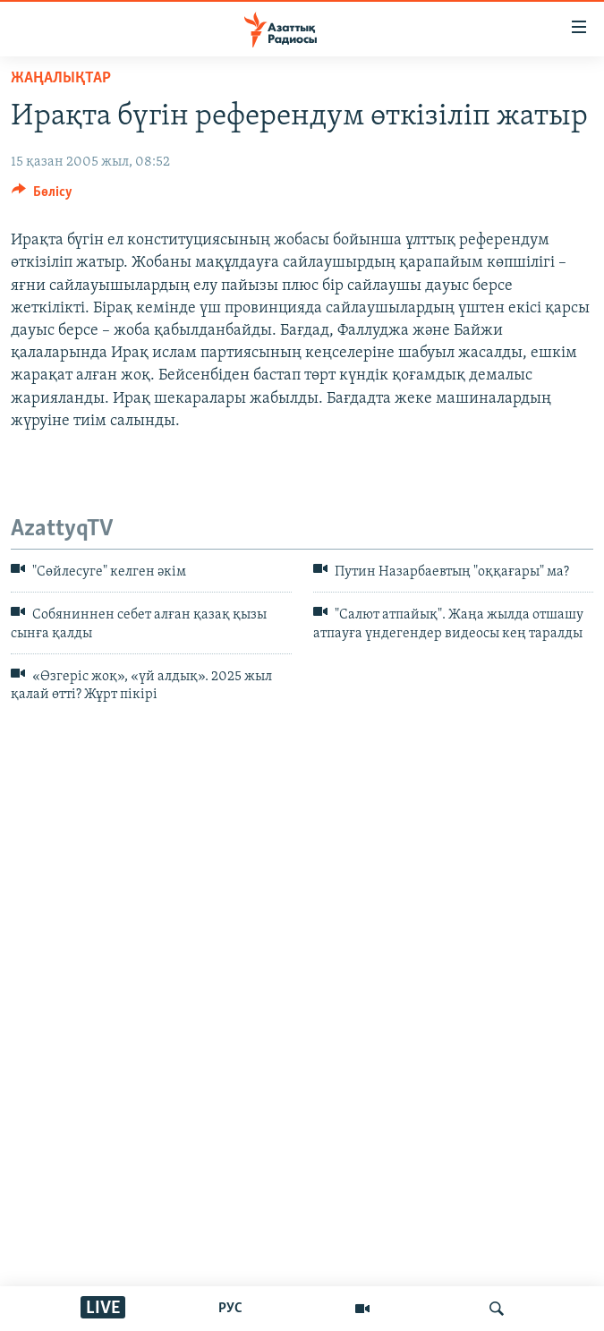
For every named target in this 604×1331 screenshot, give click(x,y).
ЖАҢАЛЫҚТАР (61, 78)
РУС (230, 1308)
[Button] (42, 196)
